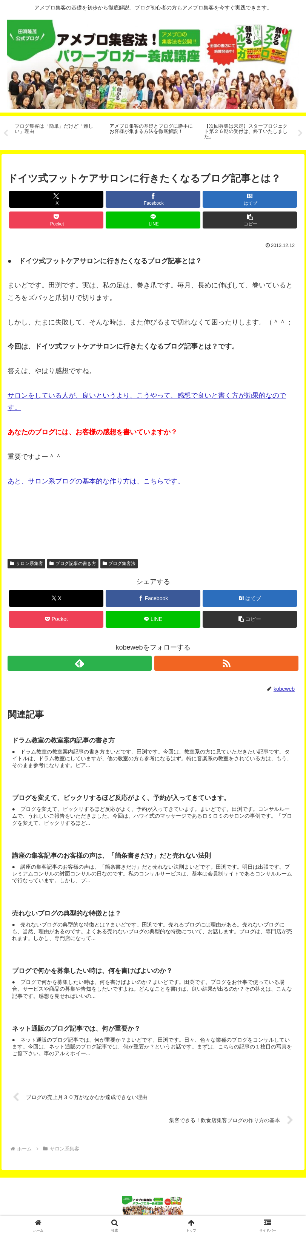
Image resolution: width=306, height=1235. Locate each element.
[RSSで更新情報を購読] (226, 663)
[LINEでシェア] (153, 219)
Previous (5, 133)
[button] (250, 219)
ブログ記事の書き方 (72, 563)
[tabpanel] (58, 132)
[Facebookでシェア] (153, 199)
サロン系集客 (26, 563)
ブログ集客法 (119, 563)
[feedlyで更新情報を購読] (80, 663)
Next (300, 133)
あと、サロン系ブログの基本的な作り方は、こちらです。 (96, 481)
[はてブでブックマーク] (250, 199)
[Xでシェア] (56, 199)
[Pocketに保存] (56, 219)
